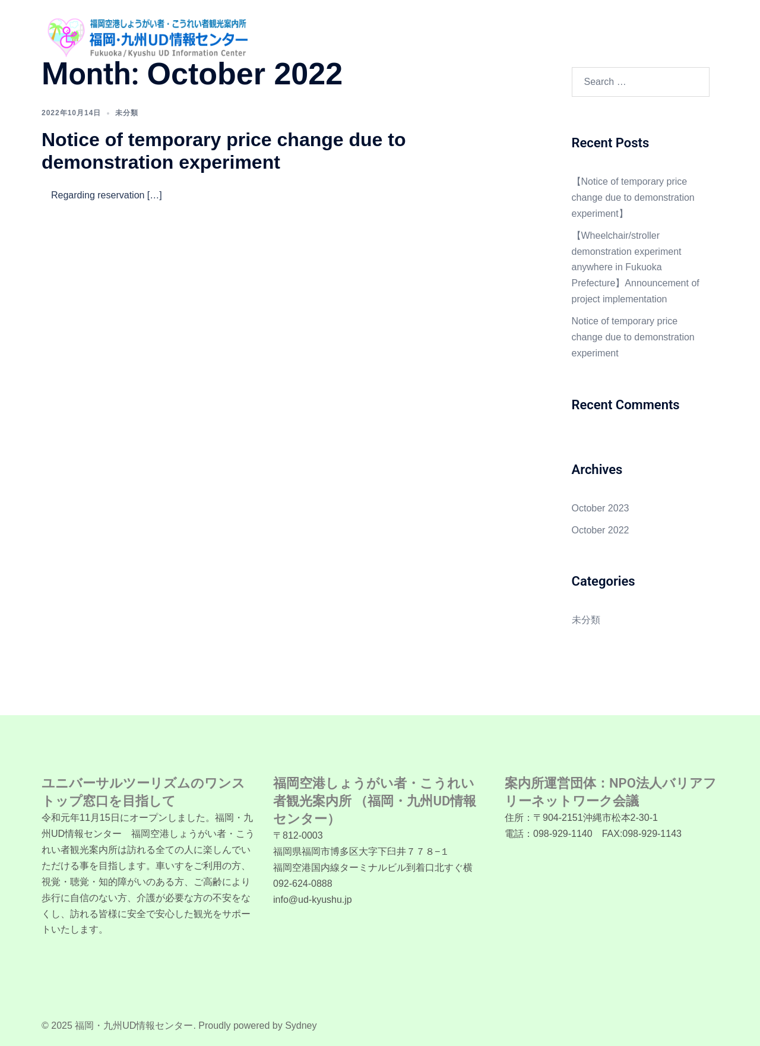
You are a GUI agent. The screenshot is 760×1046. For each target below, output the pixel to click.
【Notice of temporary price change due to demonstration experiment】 (633, 197)
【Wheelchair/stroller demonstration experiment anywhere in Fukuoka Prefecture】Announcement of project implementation (635, 267)
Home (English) (309, 29)
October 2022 (600, 530)
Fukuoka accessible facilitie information (582, 29)
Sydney (300, 1025)
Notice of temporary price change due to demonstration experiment (633, 337)
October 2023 (600, 508)
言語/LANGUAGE (314, 43)
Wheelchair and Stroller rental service (424, 29)
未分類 (126, 113)
